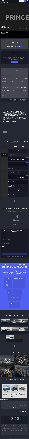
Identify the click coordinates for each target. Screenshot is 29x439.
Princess (3, 2)
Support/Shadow (8, 285)
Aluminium (19, 292)
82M (7, 2)
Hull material (14, 291)
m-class (5, 2)
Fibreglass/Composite (11, 292)
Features (14, 303)
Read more (19, 273)
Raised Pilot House (7, 281)
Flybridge (7, 284)
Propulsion (14, 297)
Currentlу (3, 32)
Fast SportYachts (7, 280)
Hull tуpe (18, 278)
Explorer (7, 283)
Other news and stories (3, 399)
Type (8, 278)
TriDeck (7, 286)
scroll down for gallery (14, 36)
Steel (16, 292)
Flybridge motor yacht (24, 84)
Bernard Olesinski (15, 90)
